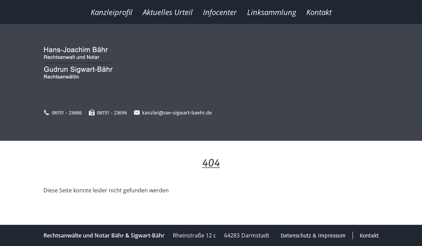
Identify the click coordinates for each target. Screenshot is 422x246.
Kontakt (319, 12)
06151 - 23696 (108, 113)
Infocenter (220, 12)
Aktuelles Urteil (168, 12)
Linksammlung (271, 12)
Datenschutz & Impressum (313, 235)
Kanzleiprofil (111, 12)
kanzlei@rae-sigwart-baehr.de (173, 113)
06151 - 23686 (62, 113)
